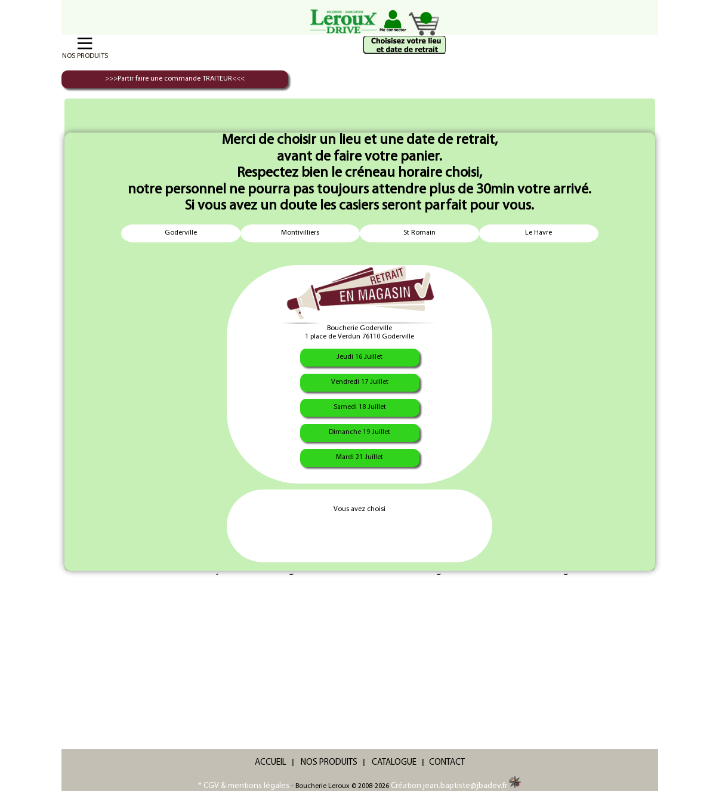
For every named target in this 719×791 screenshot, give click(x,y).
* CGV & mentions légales (243, 785)
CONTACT (447, 762)
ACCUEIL (270, 762)
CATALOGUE (394, 762)
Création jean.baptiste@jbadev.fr (456, 785)
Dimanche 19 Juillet (359, 432)
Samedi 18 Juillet (360, 407)
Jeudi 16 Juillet (359, 357)
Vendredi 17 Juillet (359, 382)
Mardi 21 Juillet (359, 457)
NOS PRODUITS (329, 762)
